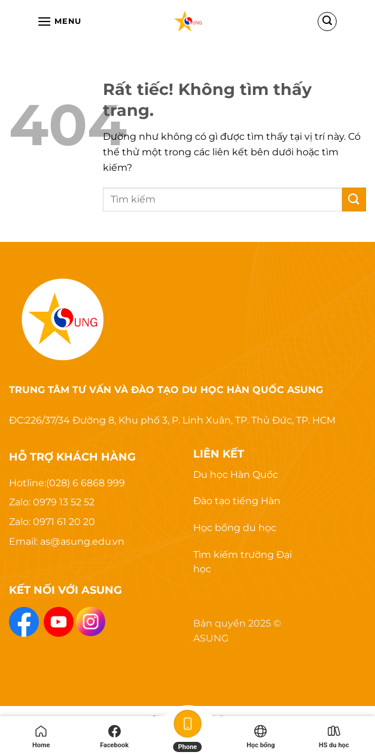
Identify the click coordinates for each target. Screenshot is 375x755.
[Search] (327, 21)
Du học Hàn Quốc (235, 474)
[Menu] (59, 21)
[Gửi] (354, 199)
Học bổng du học (234, 527)
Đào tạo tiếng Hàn (237, 501)
